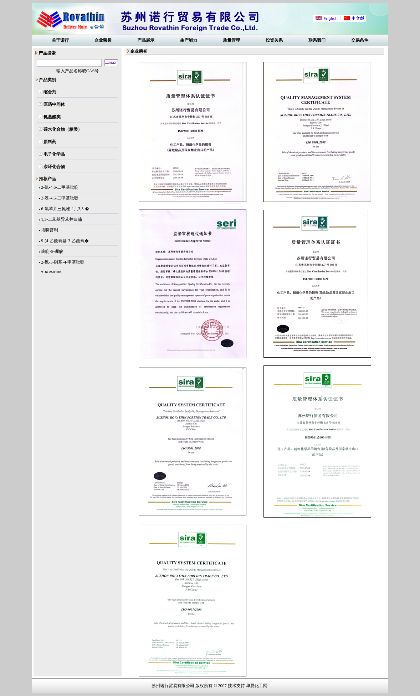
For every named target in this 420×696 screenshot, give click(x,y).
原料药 (49, 141)
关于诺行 (60, 40)
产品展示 (145, 40)
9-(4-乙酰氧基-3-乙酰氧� (65, 241)
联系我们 (317, 40)
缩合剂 (49, 91)
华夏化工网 (256, 685)
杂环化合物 (54, 166)
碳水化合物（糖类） (62, 129)
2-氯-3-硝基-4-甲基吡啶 (62, 262)
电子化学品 (54, 154)
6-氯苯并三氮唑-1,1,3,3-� (65, 209)
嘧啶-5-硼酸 (52, 251)
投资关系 (274, 40)
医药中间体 (54, 104)
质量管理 (231, 40)
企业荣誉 (103, 40)
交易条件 (359, 40)
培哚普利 (49, 230)
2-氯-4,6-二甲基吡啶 (59, 187)
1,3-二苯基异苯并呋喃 (61, 219)
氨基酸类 (52, 116)
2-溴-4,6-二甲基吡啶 (59, 198)
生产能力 (188, 40)
